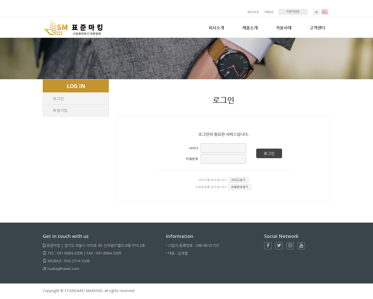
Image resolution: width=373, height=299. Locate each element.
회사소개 (212, 28)
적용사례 (282, 28)
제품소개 (247, 28)
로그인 (58, 98)
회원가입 (60, 110)
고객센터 (317, 28)
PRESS (269, 12)
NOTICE (253, 12)
